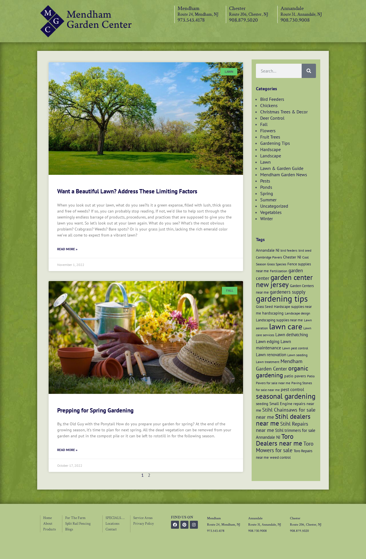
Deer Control (272, 118)
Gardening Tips (275, 143)
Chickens (269, 105)
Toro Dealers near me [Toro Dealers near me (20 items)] (279, 439)
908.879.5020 (243, 20)
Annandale (292, 8)
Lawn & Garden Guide (281, 168)
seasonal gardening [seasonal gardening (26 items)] (285, 396)
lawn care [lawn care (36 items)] (285, 326)
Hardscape (270, 149)
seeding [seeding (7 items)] (262, 403)
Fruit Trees (270, 137)
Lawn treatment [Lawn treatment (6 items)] (267, 362)
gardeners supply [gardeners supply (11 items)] (287, 291)
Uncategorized (274, 206)
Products (49, 529)
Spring (266, 193)
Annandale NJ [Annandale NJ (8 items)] (267, 250)
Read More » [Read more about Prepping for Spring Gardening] (67, 450)
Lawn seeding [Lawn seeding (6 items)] (297, 355)
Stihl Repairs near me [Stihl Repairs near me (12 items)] (282, 426)
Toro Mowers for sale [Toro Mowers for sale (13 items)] (284, 447)
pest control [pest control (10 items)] (292, 389)
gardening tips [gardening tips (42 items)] (282, 298)
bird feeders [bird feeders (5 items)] (289, 251)
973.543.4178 (191, 20)
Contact (111, 529)
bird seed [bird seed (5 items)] (305, 251)
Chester (237, 8)
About (47, 523)
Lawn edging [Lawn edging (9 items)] (267, 341)
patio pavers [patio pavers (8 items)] (295, 375)
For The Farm (75, 518)
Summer (268, 200)
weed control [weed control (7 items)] (280, 457)
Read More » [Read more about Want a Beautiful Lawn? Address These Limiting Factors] (67, 249)
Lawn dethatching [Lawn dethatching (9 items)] (291, 334)
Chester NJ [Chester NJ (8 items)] (292, 257)
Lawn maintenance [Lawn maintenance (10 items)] (273, 344)
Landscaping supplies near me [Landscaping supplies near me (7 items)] (279, 319)
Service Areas (143, 518)
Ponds (266, 187)
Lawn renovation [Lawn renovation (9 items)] (271, 354)
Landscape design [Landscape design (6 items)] (297, 313)
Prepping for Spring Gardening (95, 410)
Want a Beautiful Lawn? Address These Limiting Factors (127, 191)
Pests (265, 181)
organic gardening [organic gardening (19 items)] (282, 371)
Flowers (268, 130)
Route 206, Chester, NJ (248, 14)
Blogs (69, 529)
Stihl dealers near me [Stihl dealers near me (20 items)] (283, 419)
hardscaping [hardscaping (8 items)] (273, 313)
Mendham (189, 8)
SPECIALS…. (115, 518)
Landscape (270, 156)
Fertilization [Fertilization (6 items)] (278, 271)
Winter (266, 218)
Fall (264, 124)
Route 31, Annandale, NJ (301, 14)
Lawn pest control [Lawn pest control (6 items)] (295, 348)
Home (47, 518)
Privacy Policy (143, 523)
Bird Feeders (272, 99)
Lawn (265, 162)
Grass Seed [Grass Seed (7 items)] (264, 306)
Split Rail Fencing (78, 523)
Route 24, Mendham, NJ (198, 14)
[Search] (309, 71)
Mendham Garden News (283, 174)
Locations (113, 523)
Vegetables (271, 212)
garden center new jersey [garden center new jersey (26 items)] (284, 281)
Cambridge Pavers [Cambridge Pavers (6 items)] (269, 257)
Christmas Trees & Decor (284, 112)
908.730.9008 (295, 20)
